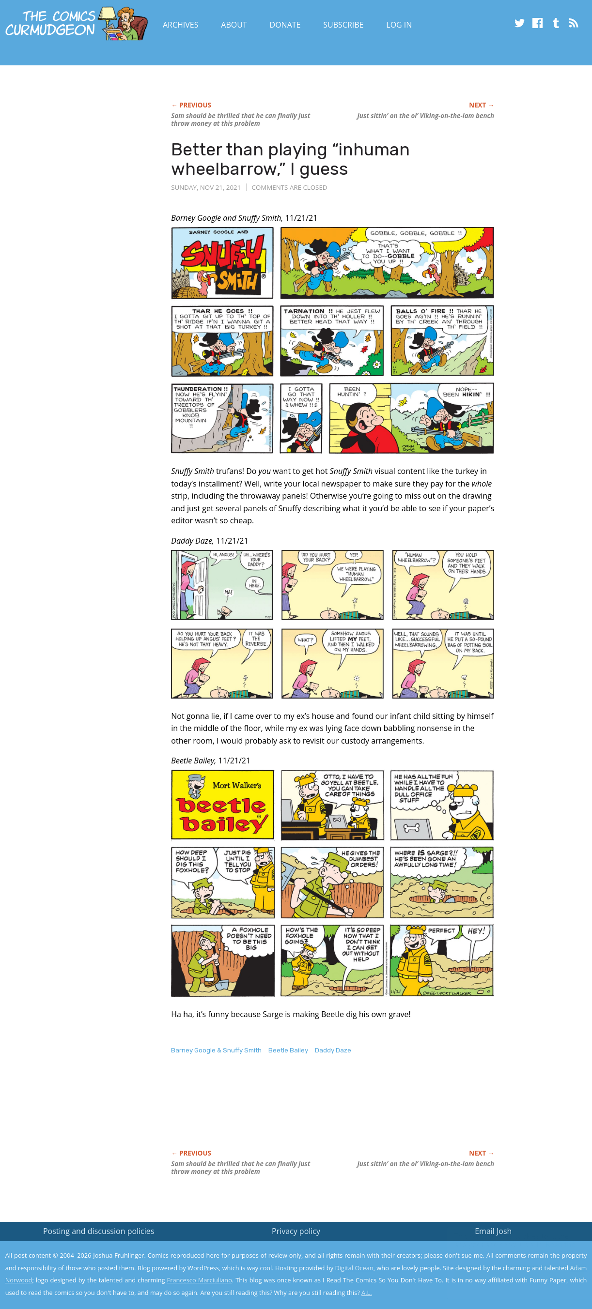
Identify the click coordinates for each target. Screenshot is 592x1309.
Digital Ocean (354, 1267)
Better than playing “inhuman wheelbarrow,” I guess (290, 159)
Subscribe (343, 24)
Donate (285, 24)
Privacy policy (296, 1231)
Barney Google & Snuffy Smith (216, 1050)
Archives (181, 24)
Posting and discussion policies (99, 1231)
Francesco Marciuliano (199, 1280)
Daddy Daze (333, 1050)
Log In (399, 24)
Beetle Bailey (288, 1050)
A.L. (366, 1292)
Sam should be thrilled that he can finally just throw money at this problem (240, 119)
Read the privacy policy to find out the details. (505, 1248)
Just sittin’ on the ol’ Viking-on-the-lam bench (425, 115)
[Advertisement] (347, 1112)
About (234, 24)
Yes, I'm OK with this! (510, 1273)
